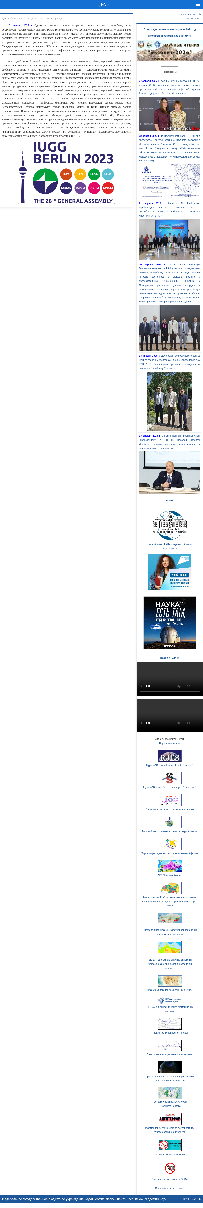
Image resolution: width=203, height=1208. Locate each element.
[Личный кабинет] (193, 18)
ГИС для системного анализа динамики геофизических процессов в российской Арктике (170, 964)
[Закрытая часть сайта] (190, 14)
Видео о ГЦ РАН (169, 658)
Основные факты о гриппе (169, 1188)
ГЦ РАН (101, 4)
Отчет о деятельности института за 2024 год (170, 29)
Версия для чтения (169, 743)
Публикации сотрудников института (169, 35)
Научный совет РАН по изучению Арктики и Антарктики (170, 529)
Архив (169, 500)
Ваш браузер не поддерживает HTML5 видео (170, 679)
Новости (170, 72)
